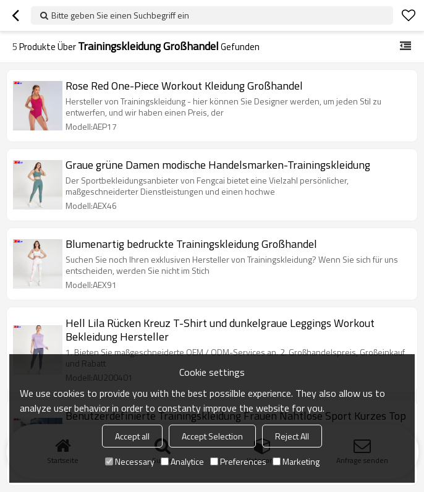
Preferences (238, 461)
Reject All (292, 436)
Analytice (182, 461)
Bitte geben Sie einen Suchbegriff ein (120, 15)
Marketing (296, 461)
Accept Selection (212, 436)
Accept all (132, 436)
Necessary (130, 461)
